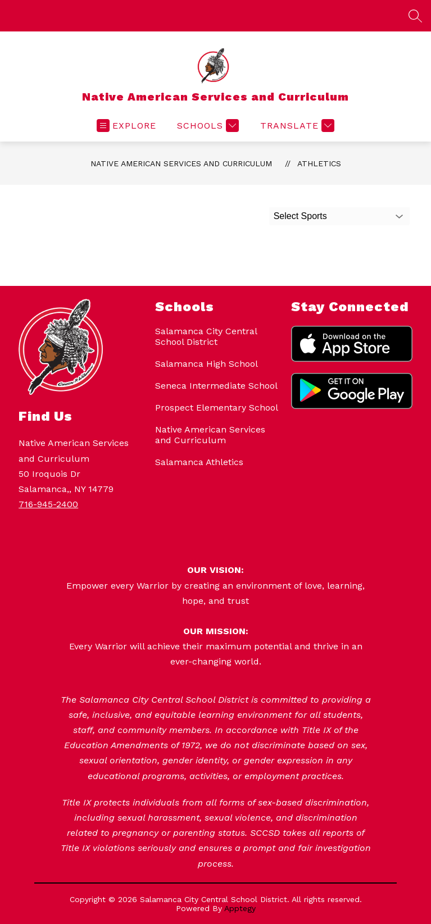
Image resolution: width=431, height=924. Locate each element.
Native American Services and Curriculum (181, 163)
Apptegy (240, 908)
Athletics (319, 163)
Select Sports (300, 216)
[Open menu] (126, 126)
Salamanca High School (206, 363)
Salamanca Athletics (199, 462)
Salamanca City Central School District (206, 336)
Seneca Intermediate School (216, 385)
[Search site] (415, 15)
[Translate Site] (295, 126)
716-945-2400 (48, 504)
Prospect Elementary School (216, 407)
